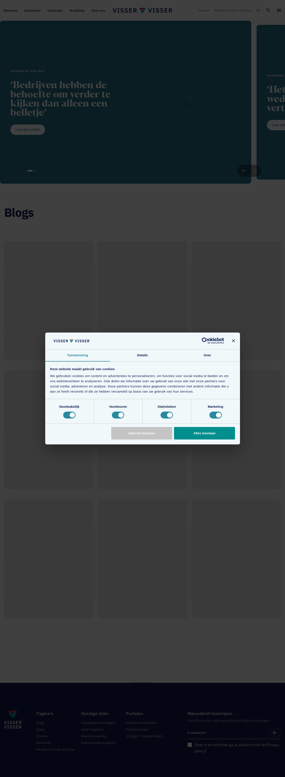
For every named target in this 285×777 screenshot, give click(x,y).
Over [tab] (207, 355)
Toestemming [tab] (77, 355)
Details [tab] (142, 355)
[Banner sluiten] (233, 340)
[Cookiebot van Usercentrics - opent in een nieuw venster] (205, 341)
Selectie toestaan (142, 433)
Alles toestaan (204, 433)
